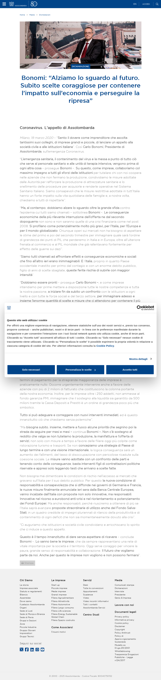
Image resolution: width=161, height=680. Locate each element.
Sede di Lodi (26, 611)
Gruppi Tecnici (27, 636)
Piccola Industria (28, 627)
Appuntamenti (90, 591)
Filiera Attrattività (60, 601)
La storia (24, 585)
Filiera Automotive (60, 604)
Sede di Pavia (26, 617)
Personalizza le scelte (81, 369)
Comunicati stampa (124, 585)
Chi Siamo (26, 580)
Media (32, 15)
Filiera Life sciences (61, 611)
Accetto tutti (129, 369)
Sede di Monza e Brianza (32, 614)
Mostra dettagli (138, 358)
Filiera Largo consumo (62, 608)
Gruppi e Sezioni (28, 620)
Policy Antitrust (122, 633)
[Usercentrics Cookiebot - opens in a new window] (139, 307)
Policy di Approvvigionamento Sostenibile (125, 639)
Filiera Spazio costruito (63, 620)
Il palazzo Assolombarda (32, 604)
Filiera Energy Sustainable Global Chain (64, 615)
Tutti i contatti (90, 604)
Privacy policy (122, 617)
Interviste (119, 591)
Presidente (120, 594)
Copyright (120, 629)
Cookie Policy (105, 345)
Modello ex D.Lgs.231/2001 (122, 646)
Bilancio (24, 594)
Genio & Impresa (123, 598)
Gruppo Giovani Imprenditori (27, 631)
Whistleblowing (122, 651)
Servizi (87, 580)
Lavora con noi (124, 605)
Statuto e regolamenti (31, 591)
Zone (22, 624)
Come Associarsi (62, 627)
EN (134, 4)
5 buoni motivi (58, 632)
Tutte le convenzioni (93, 588)
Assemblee (25, 598)
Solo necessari (31, 369)
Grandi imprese (59, 594)
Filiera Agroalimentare (62, 598)
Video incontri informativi (96, 601)
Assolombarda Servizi (94, 608)
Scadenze (88, 594)
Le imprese (58, 580)
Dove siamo (26, 601)
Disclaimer (120, 626)
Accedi (146, 4)
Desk (85, 585)
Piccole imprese (59, 588)
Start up (55, 585)
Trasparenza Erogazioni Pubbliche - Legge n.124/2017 (127, 657)
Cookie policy (122, 623)
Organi (23, 608)
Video (86, 598)
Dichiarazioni (44, 15)
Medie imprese (58, 591)
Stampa (28, 563)
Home (22, 15)
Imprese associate (29, 588)
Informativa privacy (124, 620)
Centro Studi (91, 614)
